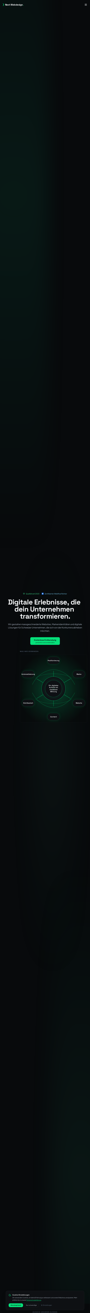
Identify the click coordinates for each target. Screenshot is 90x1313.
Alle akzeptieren (16, 1305)
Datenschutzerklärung (33, 1300)
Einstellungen (46, 1305)
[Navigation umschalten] (85, 4)
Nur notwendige (31, 1305)
